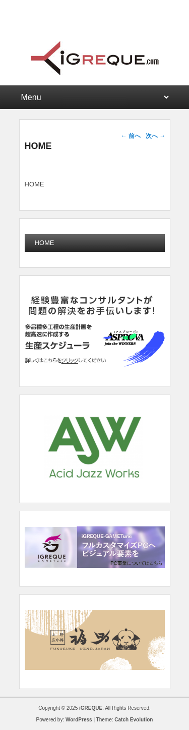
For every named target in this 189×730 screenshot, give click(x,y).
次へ (155, 135)
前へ (131, 135)
